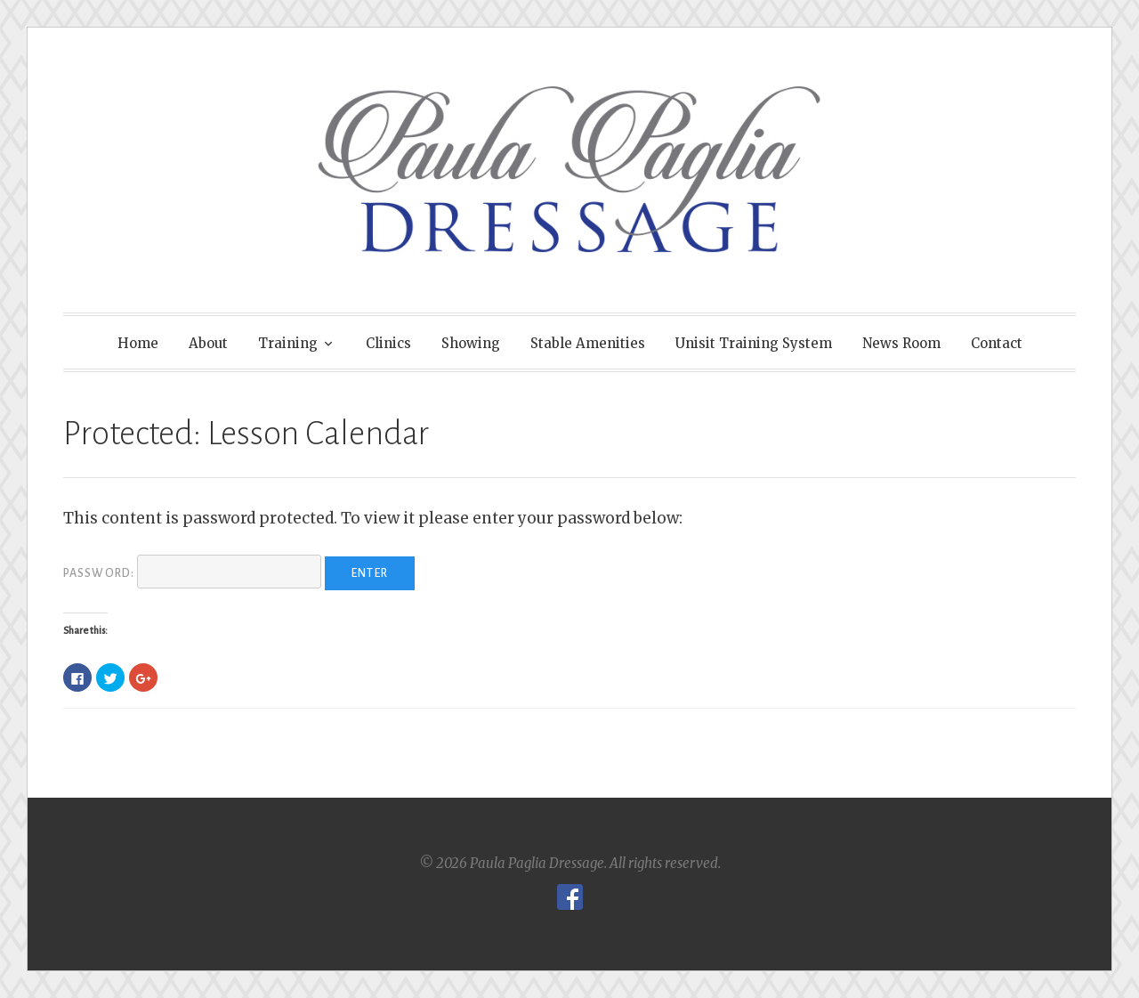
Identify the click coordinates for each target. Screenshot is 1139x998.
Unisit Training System (753, 343)
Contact (996, 343)
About (208, 343)
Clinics (388, 343)
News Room (901, 343)
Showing (470, 343)
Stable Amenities (587, 343)
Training (288, 343)
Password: (192, 573)
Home (137, 343)
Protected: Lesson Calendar (246, 433)
